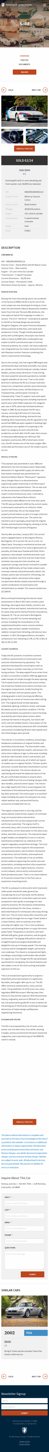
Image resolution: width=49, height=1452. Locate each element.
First (7, 1197)
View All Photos (24, 148)
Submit (32, 1274)
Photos (24, 60)
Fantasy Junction (16, 5)
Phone (8, 1235)
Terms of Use (24, 1441)
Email (7, 1222)
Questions (10, 1247)
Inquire (24, 72)
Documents (24, 64)
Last (7, 1209)
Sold (7, 89)
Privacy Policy (24, 1444)
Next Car (40, 89)
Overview (24, 55)
